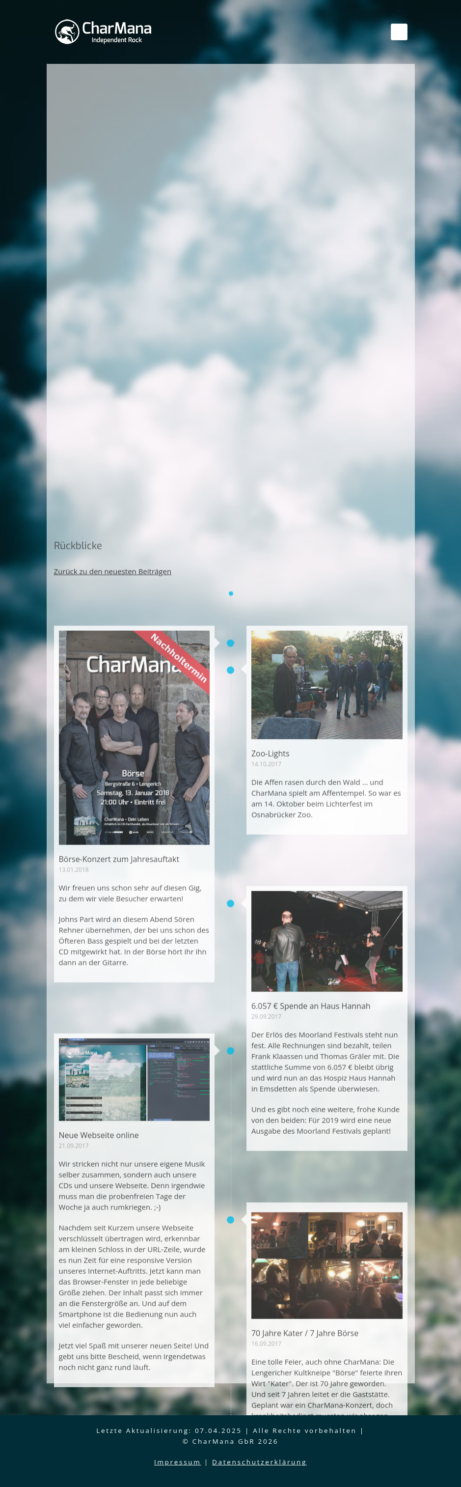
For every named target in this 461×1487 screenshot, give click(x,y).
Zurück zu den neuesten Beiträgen (113, 1144)
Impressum (177, 1462)
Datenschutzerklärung (259, 1462)
